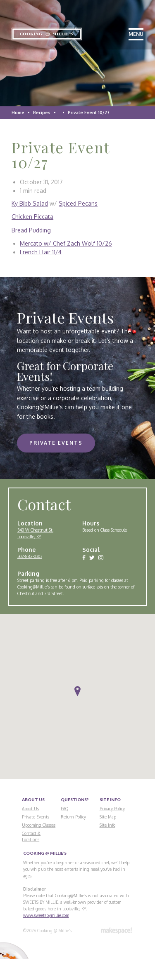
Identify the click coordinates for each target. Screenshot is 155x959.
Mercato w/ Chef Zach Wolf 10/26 (66, 243)
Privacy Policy (112, 808)
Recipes (41, 112)
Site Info (107, 825)
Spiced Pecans (78, 203)
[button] (77, 691)
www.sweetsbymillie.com (46, 915)
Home (18, 112)
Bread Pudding (31, 230)
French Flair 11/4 (41, 252)
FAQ (64, 808)
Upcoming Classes (38, 825)
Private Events (56, 443)
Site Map (108, 816)
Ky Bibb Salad (30, 203)
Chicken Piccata (32, 216)
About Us (30, 808)
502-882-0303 (29, 556)
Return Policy (73, 816)
